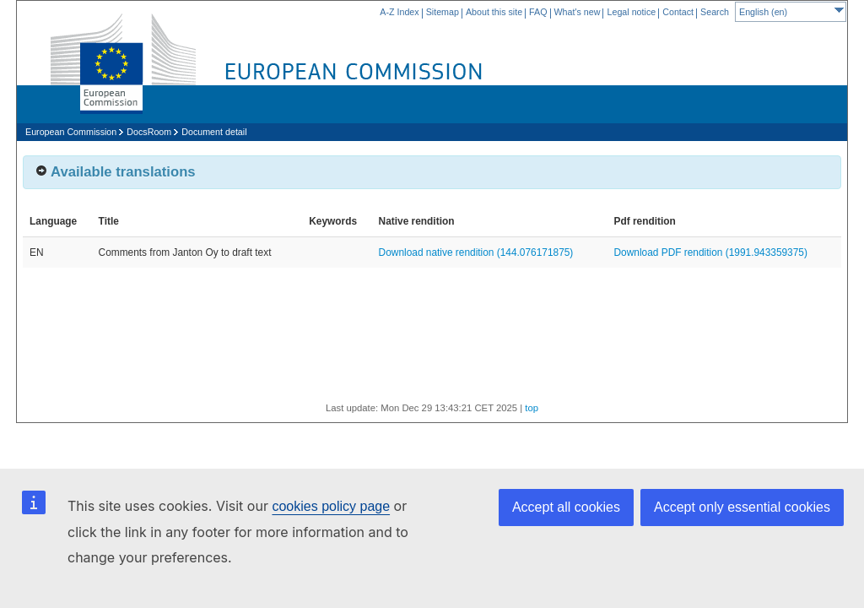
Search (714, 12)
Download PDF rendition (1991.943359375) (710, 252)
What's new (577, 12)
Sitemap (442, 12)
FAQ (538, 12)
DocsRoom (149, 132)
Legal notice (631, 12)
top (531, 408)
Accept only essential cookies (742, 507)
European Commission (70, 132)
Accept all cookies (566, 507)
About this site (494, 12)
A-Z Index (399, 12)
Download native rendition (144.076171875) (476, 252)
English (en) (791, 10)
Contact (678, 12)
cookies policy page (331, 506)
